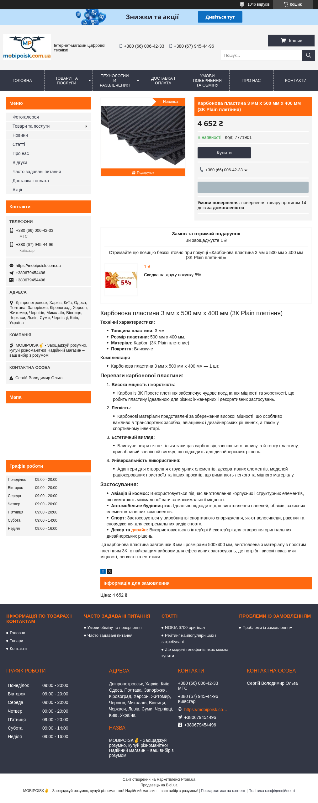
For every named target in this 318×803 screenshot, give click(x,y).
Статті (19, 144)
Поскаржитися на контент (223, 791)
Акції (17, 189)
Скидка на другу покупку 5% (172, 274)
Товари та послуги (66, 80)
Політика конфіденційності (272, 791)
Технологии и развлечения (115, 80)
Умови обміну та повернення (114, 627)
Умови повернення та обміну (207, 80)
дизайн (139, 529)
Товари (16, 640)
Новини (20, 135)
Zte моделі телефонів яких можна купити (195, 652)
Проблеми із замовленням (267, 627)
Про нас (251, 80)
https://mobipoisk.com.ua (38, 265)
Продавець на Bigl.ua (159, 785)
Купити (224, 152)
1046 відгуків (258, 4)
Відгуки (20, 162)
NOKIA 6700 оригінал (185, 627)
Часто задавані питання (37, 171)
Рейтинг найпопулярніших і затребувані (189, 638)
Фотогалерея (26, 117)
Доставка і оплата (163, 80)
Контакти (295, 80)
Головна (22, 80)
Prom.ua (188, 779)
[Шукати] (308, 55)
